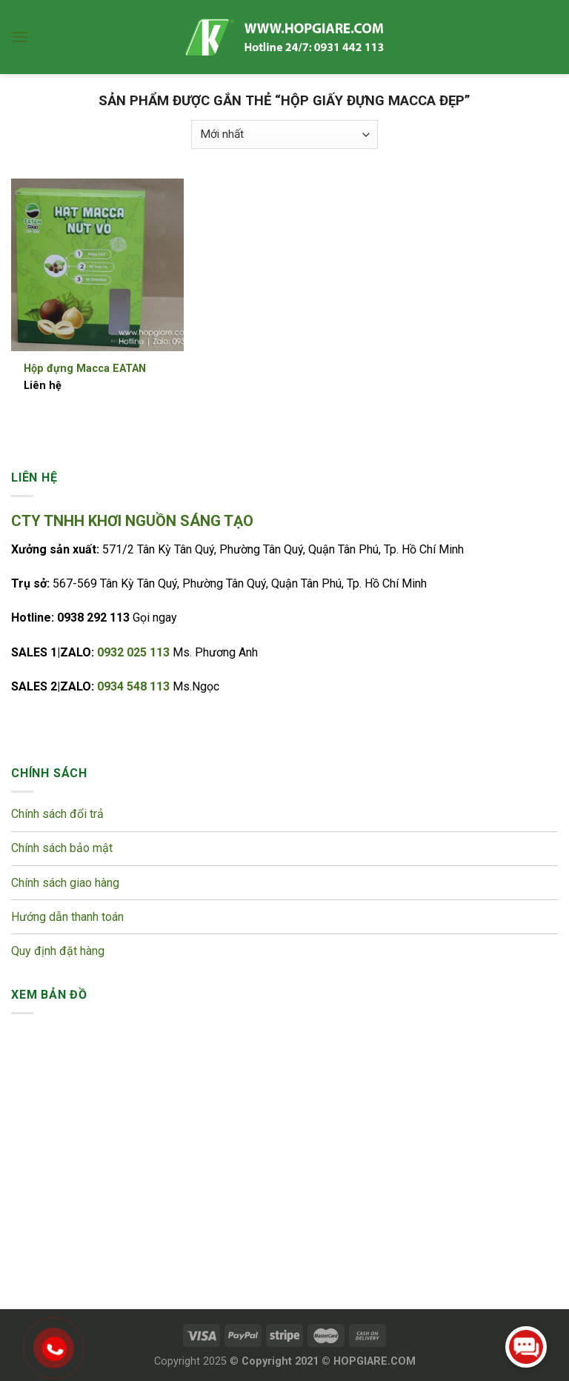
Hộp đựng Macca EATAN (85, 368)
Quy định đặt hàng (57, 951)
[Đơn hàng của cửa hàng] (284, 134)
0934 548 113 (135, 686)
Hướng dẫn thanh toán (67, 917)
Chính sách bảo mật (63, 848)
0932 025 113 (135, 652)
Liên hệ (42, 385)
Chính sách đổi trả (59, 814)
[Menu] (20, 37)
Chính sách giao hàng (65, 883)
